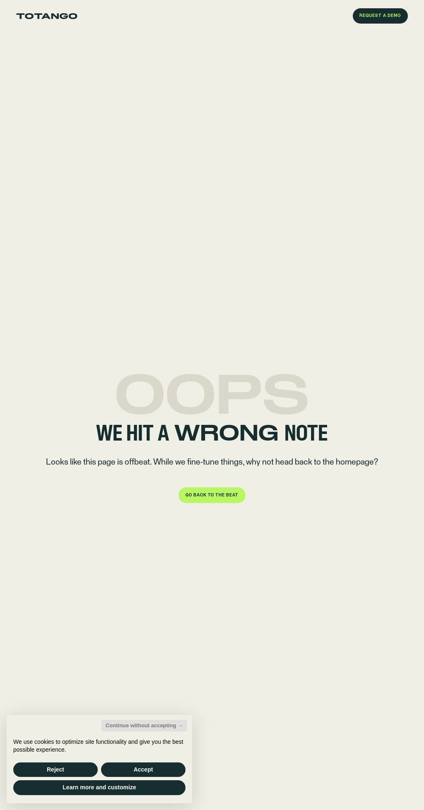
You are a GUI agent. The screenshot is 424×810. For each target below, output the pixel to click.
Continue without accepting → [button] (144, 725)
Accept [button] (143, 769)
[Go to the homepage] (46, 16)
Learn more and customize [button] (99, 787)
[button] (380, 16)
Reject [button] (55, 769)
